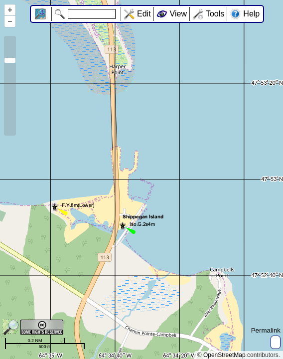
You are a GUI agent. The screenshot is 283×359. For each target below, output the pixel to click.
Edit (144, 13)
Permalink (266, 330)
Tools (215, 13)
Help (251, 13)
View (178, 13)
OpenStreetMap (224, 355)
